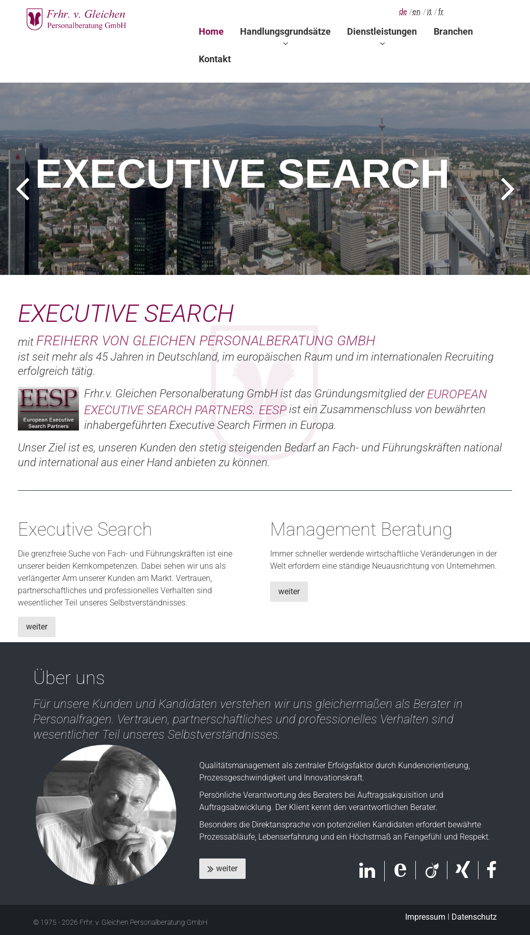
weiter (36, 626)
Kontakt (215, 59)
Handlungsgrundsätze (285, 31)
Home (211, 31)
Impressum (425, 917)
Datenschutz (474, 917)
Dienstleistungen (382, 31)
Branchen (453, 31)
